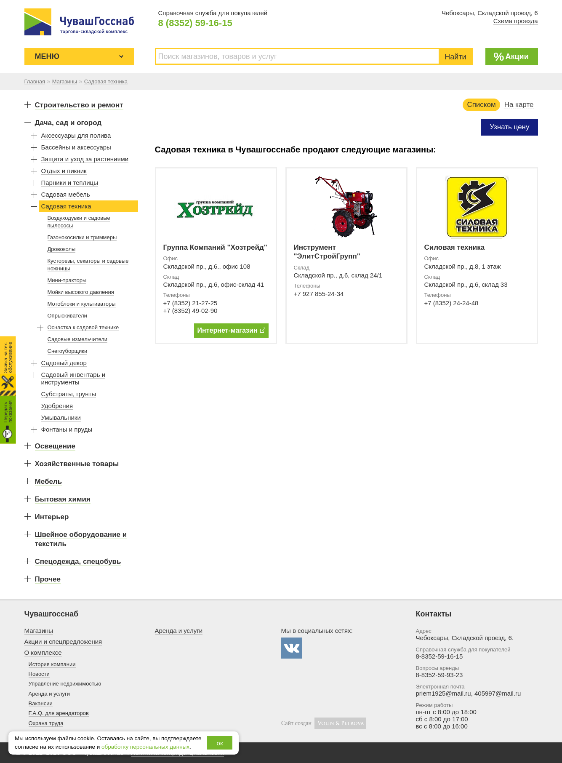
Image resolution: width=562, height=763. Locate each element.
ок (220, 743)
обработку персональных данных (145, 747)
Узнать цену (509, 127)
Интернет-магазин (231, 330)
